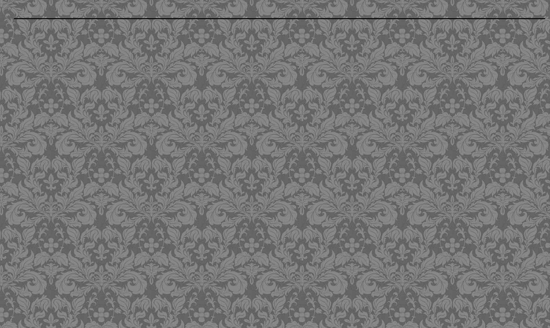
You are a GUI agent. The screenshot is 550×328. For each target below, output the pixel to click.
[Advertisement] (224, 88)
